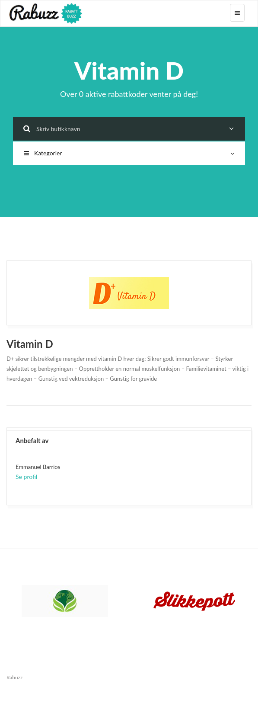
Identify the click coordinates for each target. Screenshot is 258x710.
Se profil (26, 476)
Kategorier (129, 153)
